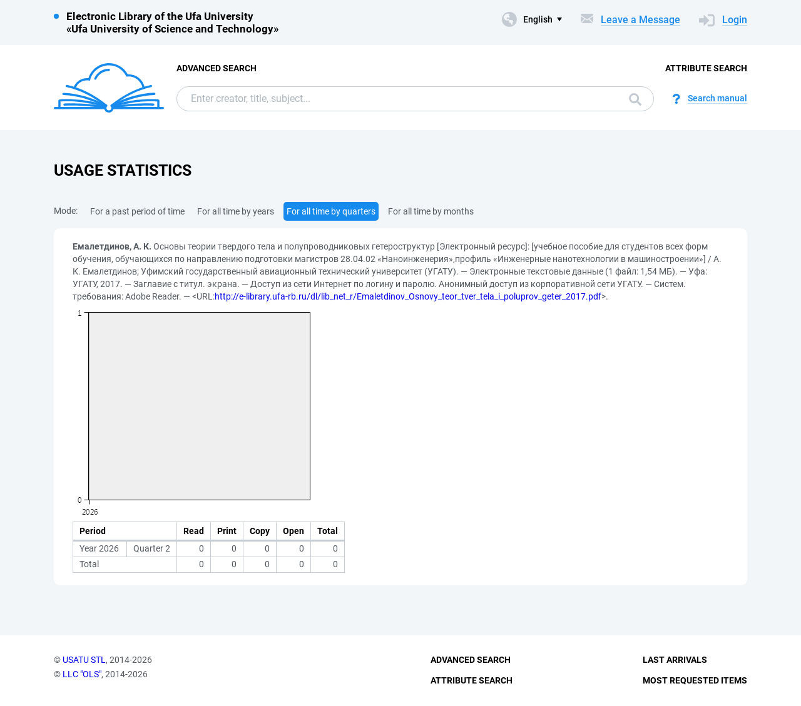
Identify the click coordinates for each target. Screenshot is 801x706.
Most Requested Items (695, 680)
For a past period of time (137, 211)
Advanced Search (216, 68)
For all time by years (235, 211)
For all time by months (431, 211)
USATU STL (84, 660)
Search (635, 99)
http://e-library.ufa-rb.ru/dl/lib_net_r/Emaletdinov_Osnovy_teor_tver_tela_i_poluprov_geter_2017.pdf (408, 296)
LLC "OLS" (82, 674)
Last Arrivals (675, 660)
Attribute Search (706, 68)
